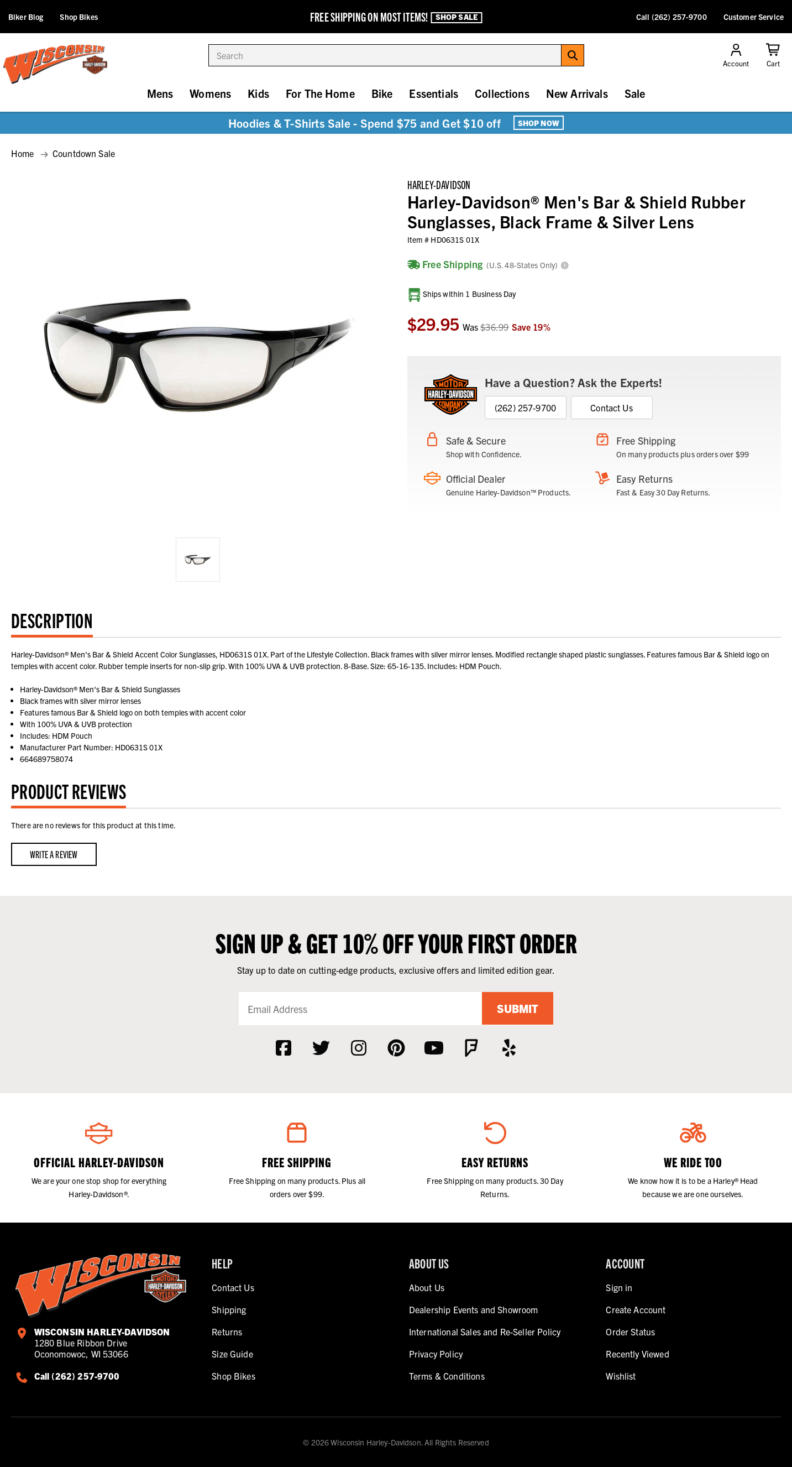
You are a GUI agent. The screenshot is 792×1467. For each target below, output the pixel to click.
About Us (426, 1287)
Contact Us (611, 407)
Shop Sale (457, 17)
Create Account (635, 1309)
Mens (160, 93)
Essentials (433, 93)
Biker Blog (25, 17)
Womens (210, 93)
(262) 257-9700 (525, 407)
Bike (382, 93)
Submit (517, 1008)
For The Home (320, 93)
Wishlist (621, 1375)
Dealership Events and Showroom (473, 1309)
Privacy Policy (436, 1353)
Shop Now (538, 123)
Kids (258, 93)
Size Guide (232, 1353)
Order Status (630, 1331)
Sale (635, 93)
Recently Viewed (637, 1353)
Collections (502, 93)
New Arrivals (577, 93)
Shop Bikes (78, 17)
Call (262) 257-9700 (671, 17)
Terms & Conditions (447, 1375)
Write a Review (54, 854)
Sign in (619, 1287)
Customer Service (753, 17)
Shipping (229, 1309)
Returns (227, 1331)
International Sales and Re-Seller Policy (484, 1331)
